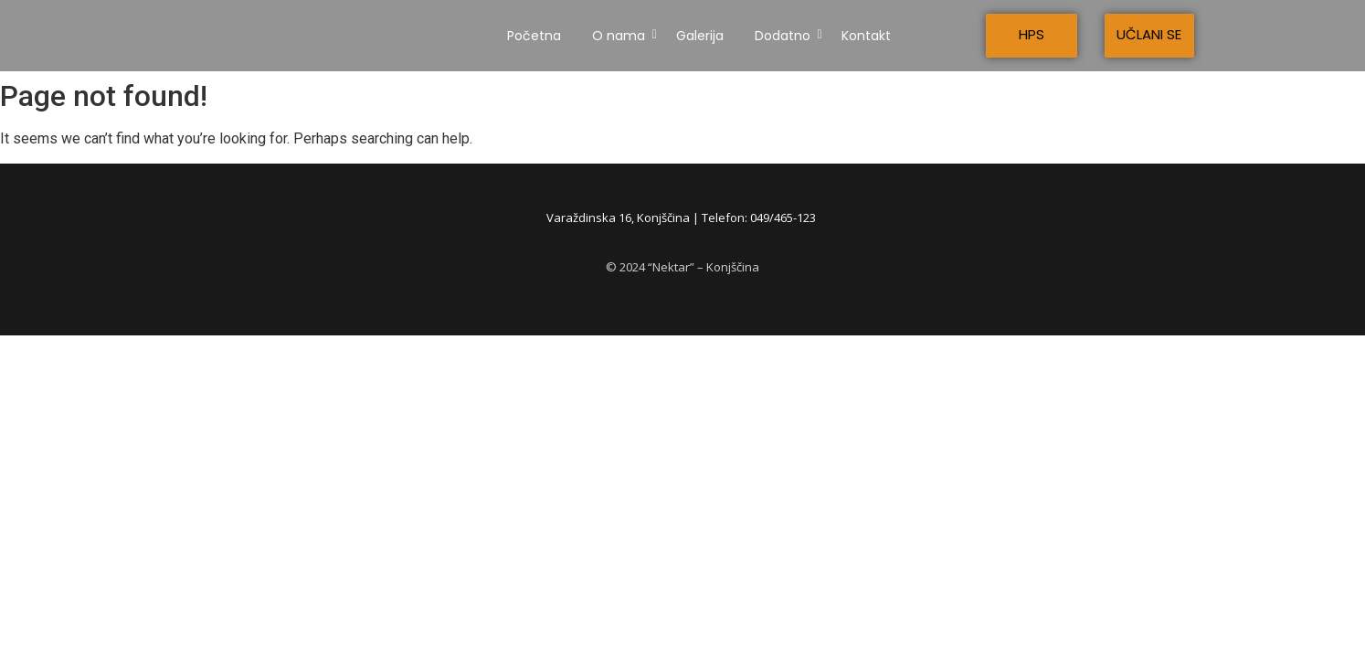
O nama (621, 36)
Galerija (700, 36)
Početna (534, 36)
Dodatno (786, 36)
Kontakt (866, 36)
